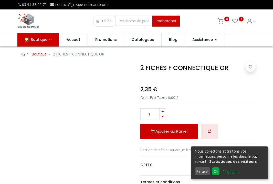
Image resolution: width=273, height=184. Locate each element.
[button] (104, 21)
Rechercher (166, 21)
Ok (216, 171)
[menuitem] (73, 40)
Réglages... (231, 171)
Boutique (39, 54)
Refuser (202, 171)
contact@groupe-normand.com (79, 4)
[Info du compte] (251, 21)
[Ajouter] (163, 111)
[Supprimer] (163, 117)
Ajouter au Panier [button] (169, 131)
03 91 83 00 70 (32, 4)
